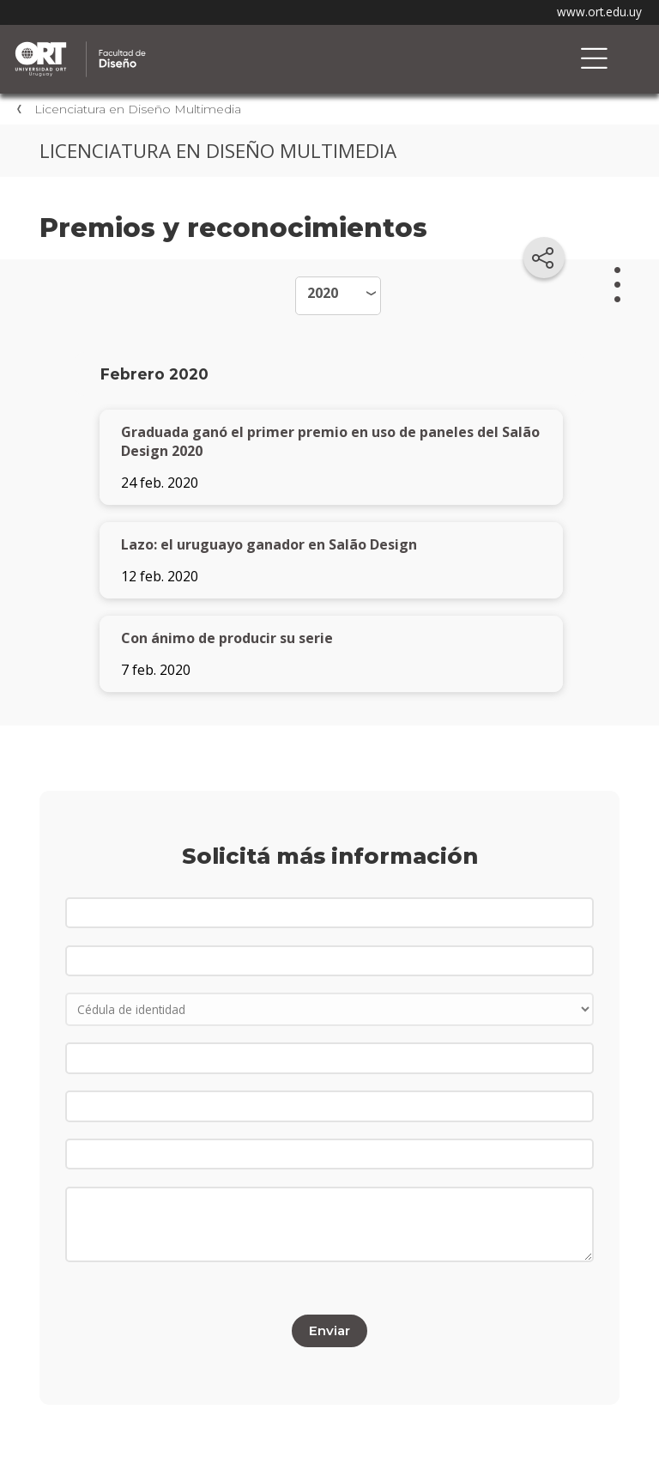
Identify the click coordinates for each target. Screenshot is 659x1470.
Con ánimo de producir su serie (227, 638)
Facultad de (193, 44)
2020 (322, 292)
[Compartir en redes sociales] (544, 257)
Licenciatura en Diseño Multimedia (137, 109)
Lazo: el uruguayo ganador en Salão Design (269, 544)
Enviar (329, 1330)
